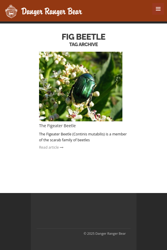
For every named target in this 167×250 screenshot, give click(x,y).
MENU (158, 9)
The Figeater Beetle (57, 125)
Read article (51, 147)
